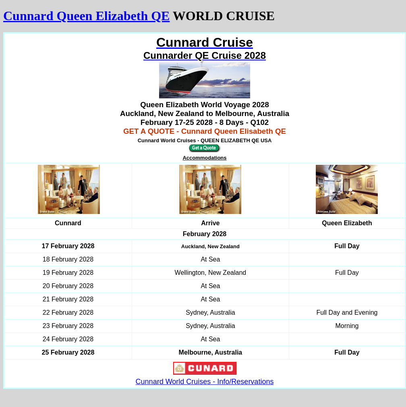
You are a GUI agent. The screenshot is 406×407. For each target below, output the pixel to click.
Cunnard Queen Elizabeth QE (86, 15)
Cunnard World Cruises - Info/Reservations (205, 382)
